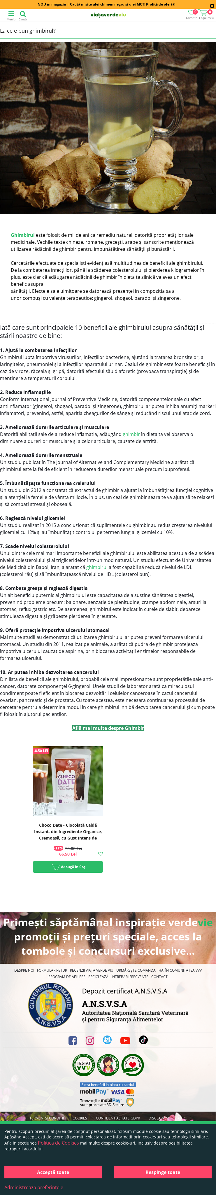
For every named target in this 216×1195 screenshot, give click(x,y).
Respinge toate (162, 1172)
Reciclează (98, 976)
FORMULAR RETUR (52, 970)
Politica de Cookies (58, 1143)
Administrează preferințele (33, 1187)
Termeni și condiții (46, 1118)
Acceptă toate (53, 1172)
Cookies (80, 1118)
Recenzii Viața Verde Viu (91, 970)
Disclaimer (159, 1118)
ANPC (182, 1118)
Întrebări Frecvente (129, 976)
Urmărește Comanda (136, 970)
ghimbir (131, 434)
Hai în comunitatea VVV (180, 970)
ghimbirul (97, 567)
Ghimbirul (23, 235)
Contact (159, 976)
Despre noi (24, 970)
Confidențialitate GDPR (118, 1118)
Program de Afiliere (66, 976)
